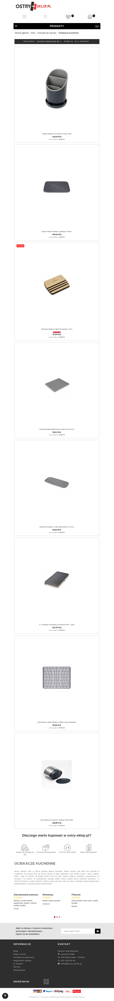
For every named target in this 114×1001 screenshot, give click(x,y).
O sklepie (18, 964)
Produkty (57, 26)
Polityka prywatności (24, 957)
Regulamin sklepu (23, 960)
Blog (16, 951)
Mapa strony (20, 954)
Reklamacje (19, 970)
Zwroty (17, 967)
